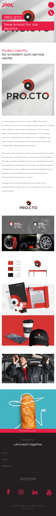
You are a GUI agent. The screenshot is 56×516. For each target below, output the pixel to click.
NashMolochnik (28, 431)
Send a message (28, 479)
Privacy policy (28, 509)
